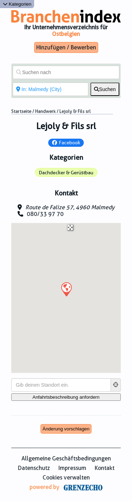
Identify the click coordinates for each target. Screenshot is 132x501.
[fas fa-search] (104, 89)
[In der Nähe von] (50, 89)
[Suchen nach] (66, 72)
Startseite (21, 111)
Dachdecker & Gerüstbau (66, 172)
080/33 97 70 (45, 214)
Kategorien (17, 4)
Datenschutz (34, 468)
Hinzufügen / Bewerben (66, 47)
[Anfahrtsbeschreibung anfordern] (66, 397)
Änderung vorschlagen (66, 428)
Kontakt (104, 468)
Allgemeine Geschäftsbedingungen (66, 458)
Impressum (72, 468)
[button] (66, 289)
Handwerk (45, 111)
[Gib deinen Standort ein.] (61, 385)
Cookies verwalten (66, 477)
